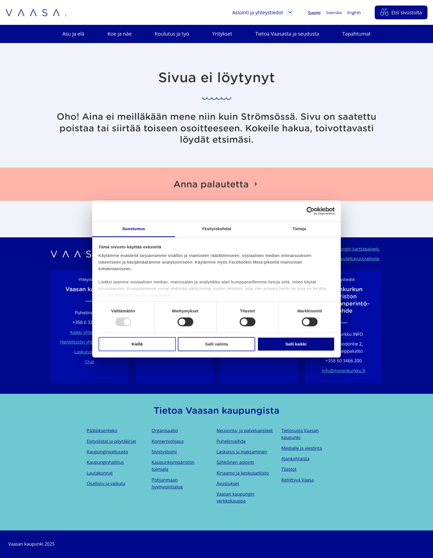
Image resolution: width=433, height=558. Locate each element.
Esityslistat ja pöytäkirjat (111, 441)
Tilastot (288, 469)
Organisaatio (165, 430)
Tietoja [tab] (299, 228)
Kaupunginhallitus (105, 462)
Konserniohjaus (168, 441)
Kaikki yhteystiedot (89, 332)
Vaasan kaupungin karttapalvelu (346, 249)
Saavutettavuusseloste (356, 259)
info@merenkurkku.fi (343, 371)
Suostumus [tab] (133, 228)
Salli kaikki (296, 344)
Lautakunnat (100, 473)
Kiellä (136, 344)
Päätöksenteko (102, 430)
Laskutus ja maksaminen (241, 452)
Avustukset (227, 483)
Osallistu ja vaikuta (106, 483)
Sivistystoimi (164, 452)
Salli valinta (216, 344)
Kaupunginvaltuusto (107, 452)
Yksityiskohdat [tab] (216, 228)
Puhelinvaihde (231, 441)
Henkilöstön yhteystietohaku (89, 342)
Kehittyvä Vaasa (297, 480)
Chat (89, 362)
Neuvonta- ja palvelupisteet (244, 430)
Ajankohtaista (295, 459)
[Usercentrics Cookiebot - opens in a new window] (310, 211)
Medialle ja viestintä (301, 448)
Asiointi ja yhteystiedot (263, 12)
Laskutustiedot (89, 352)
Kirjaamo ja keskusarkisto (242, 473)
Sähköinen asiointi (235, 462)
